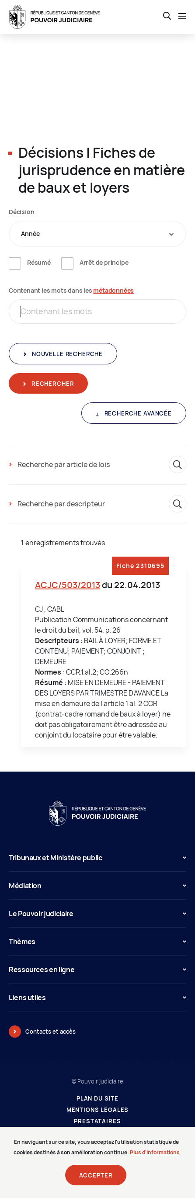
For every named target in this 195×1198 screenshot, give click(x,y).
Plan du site (97, 1098)
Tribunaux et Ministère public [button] (97, 857)
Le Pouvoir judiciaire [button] (97, 913)
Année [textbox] (30, 233)
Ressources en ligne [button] (97, 969)
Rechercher (52, 384)
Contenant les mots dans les (71, 290)
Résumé (39, 262)
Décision (21, 212)
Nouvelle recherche (66, 354)
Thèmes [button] (97, 941)
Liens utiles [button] (97, 997)
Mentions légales (97, 1110)
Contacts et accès (50, 1031)
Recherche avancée (137, 413)
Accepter (96, 1180)
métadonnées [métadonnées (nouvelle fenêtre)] (113, 290)
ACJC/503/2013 (67, 585)
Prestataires (97, 1121)
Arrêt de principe (104, 262)
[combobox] (97, 234)
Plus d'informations (155, 1157)
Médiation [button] (97, 885)
